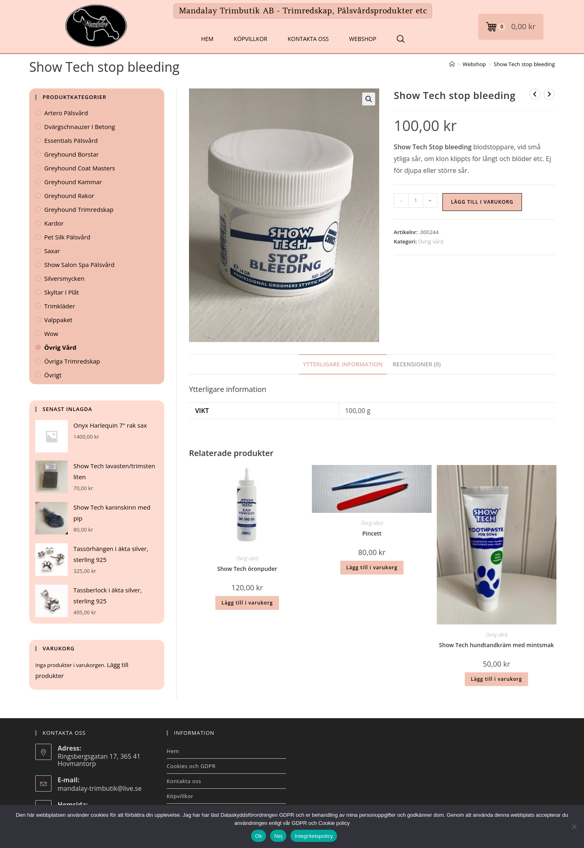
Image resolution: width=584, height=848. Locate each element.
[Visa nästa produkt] (549, 94)
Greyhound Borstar (71, 154)
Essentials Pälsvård (71, 140)
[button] (368, 99)
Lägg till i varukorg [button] (247, 602)
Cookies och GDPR (191, 766)
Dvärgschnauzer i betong (79, 127)
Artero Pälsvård (66, 113)
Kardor (54, 223)
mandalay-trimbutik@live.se (100, 788)
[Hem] (452, 64)
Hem (207, 39)
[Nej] (574, 826)
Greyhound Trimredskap (79, 209)
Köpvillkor (250, 39)
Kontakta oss (308, 39)
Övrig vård (431, 241)
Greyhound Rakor (69, 196)
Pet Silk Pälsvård (67, 237)
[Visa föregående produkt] (535, 94)
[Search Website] (400, 39)
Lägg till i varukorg (482, 201)
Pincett (372, 533)
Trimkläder (59, 306)
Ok (258, 836)
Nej (278, 836)
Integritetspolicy (313, 836)
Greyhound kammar (73, 182)
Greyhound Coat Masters (79, 168)
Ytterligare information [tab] (343, 364)
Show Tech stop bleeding (524, 64)
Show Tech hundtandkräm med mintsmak (496, 645)
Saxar (52, 251)
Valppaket (58, 320)
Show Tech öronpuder (247, 569)
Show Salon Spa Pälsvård (79, 264)
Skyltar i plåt (61, 292)
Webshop (362, 39)
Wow (51, 333)
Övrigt (53, 375)
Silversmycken (64, 278)
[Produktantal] (415, 200)
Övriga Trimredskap (72, 361)
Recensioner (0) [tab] (417, 364)
